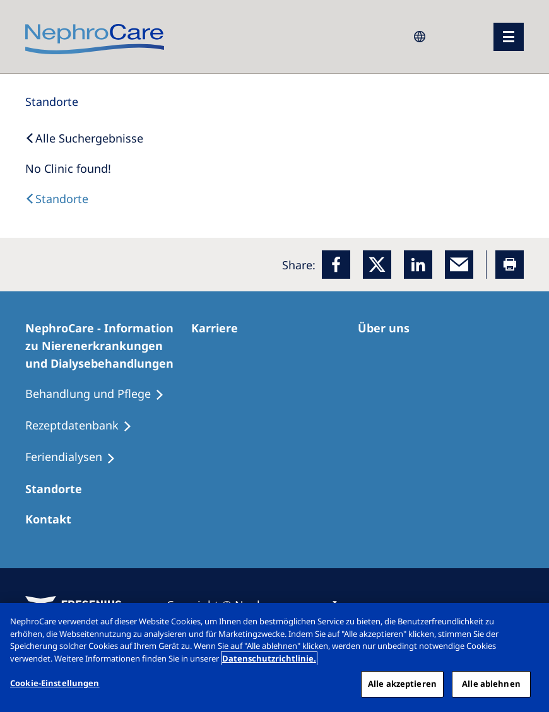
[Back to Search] (84, 138)
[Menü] (508, 37)
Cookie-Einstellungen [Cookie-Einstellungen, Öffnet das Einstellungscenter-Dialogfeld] (55, 683)
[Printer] (509, 264)
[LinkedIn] (418, 264)
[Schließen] (529, 623)
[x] (377, 264)
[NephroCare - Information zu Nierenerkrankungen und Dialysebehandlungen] (108, 345)
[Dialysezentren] (59, 489)
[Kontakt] (54, 519)
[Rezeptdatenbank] (84, 425)
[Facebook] (336, 264)
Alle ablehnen (491, 683)
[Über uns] (389, 328)
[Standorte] (51, 101)
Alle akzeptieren (402, 683)
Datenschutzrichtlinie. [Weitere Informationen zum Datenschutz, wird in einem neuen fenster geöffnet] (269, 658)
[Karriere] (220, 328)
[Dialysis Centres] (56, 198)
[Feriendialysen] (76, 457)
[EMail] (459, 264)
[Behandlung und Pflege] (100, 394)
